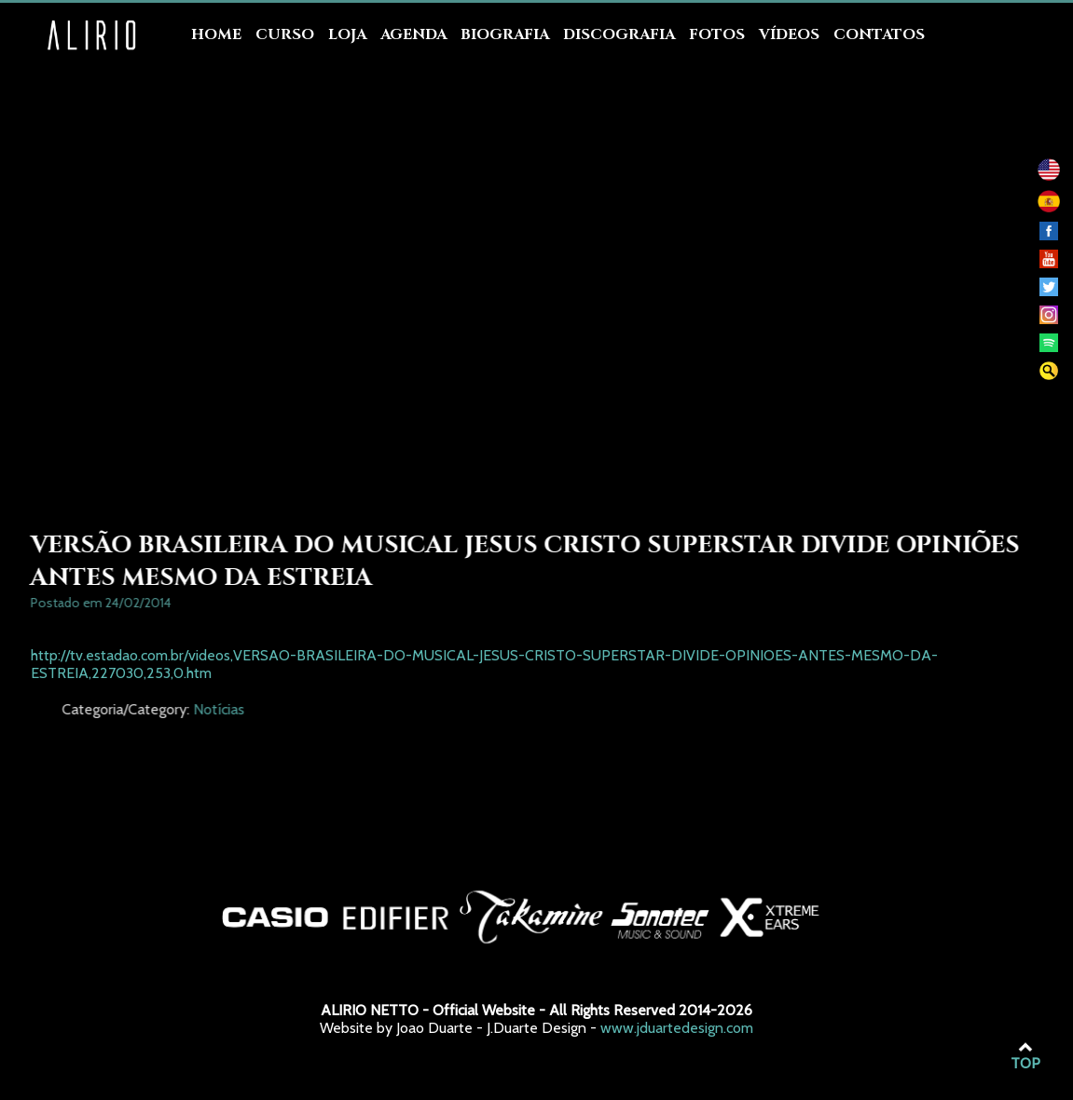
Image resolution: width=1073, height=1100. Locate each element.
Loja (347, 34)
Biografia (505, 34)
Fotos (717, 34)
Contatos (879, 34)
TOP (1025, 1056)
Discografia (619, 34)
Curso (284, 34)
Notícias (311, 709)
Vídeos (789, 34)
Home (216, 34)
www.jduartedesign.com (676, 1028)
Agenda (413, 34)
